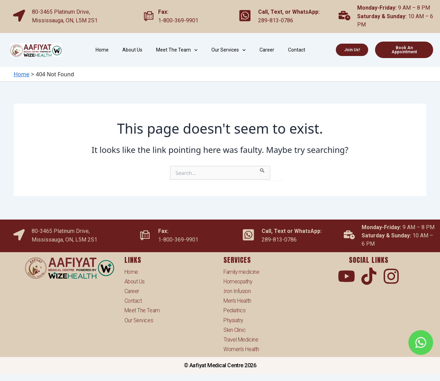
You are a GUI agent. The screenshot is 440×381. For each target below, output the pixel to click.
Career (267, 50)
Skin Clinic (234, 329)
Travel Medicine (240, 339)
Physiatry (233, 319)
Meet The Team (142, 309)
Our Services (138, 319)
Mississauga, (49, 20)
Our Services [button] (228, 50)
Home (102, 50)
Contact (296, 50)
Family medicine (241, 270)
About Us (132, 50)
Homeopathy (238, 280)
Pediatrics (234, 309)
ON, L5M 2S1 (82, 20)
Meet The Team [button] (177, 50)
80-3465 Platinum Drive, (61, 12)
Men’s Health (237, 300)
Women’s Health (241, 349)
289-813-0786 (275, 20)
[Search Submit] (262, 169)
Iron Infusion (237, 290)
